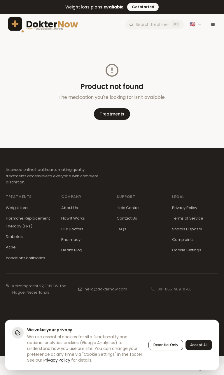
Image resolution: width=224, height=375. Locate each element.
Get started (143, 6)
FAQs (121, 229)
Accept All (198, 345)
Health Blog (71, 250)
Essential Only (165, 345)
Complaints (182, 239)
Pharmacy (70, 239)
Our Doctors (72, 229)
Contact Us (127, 218)
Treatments (112, 114)
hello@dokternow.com (106, 289)
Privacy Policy (184, 208)
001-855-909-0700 (175, 289)
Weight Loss (17, 208)
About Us (69, 208)
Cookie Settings (186, 250)
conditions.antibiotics (25, 258)
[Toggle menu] (213, 24)
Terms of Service (187, 218)
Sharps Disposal (187, 229)
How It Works (73, 218)
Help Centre (128, 208)
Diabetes (14, 236)
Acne (10, 247)
